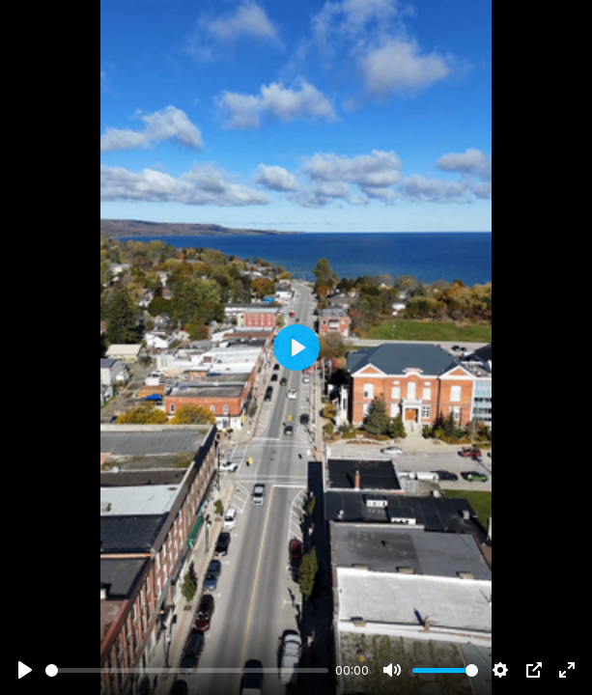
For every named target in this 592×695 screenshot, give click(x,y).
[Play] (25, 669)
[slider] (186, 670)
